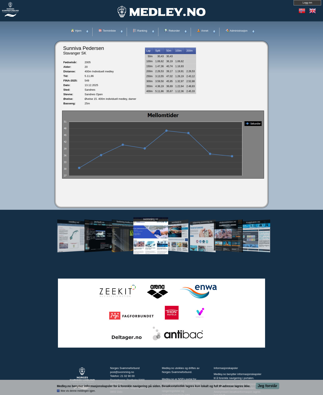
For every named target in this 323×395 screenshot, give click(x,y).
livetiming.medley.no (125, 222)
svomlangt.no (176, 222)
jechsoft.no (99, 222)
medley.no (74, 222)
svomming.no (150, 219)
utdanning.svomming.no (202, 222)
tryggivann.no (253, 222)
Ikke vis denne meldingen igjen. (78, 390)
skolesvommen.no (227, 222)
